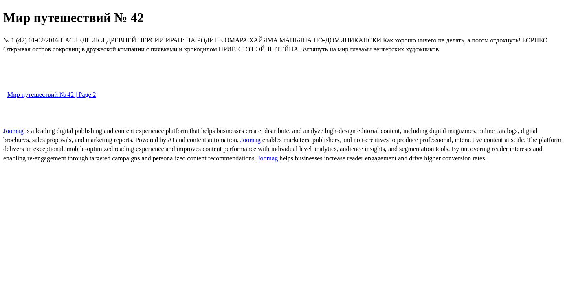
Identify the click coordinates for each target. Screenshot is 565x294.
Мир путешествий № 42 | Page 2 (51, 94)
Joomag (14, 130)
